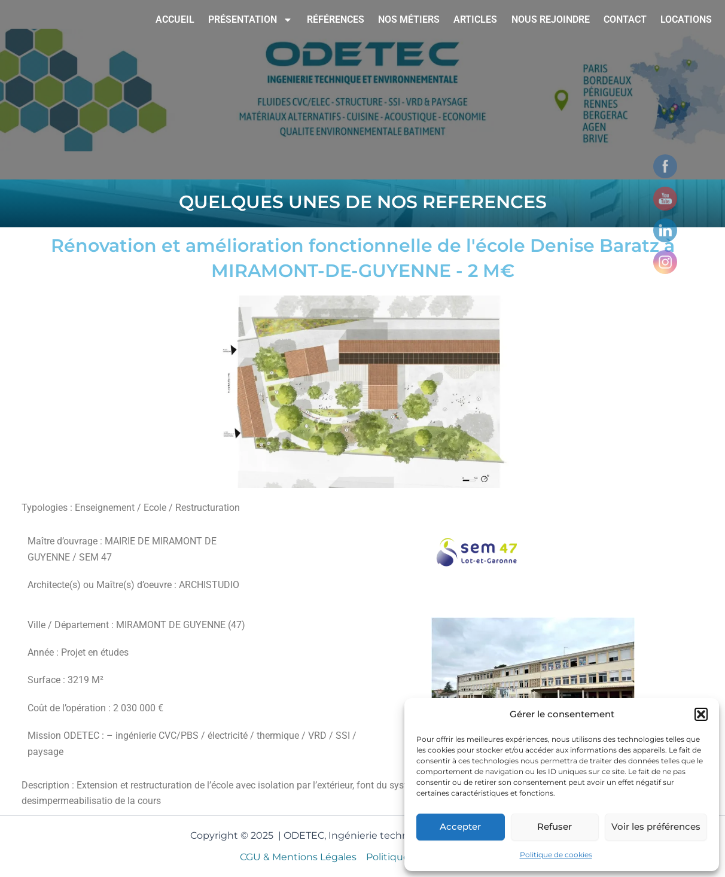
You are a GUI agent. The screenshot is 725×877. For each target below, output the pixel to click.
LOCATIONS (686, 19)
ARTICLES (475, 19)
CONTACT (625, 19)
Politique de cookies (556, 854)
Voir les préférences (655, 826)
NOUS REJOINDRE (550, 19)
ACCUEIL (175, 19)
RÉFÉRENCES (335, 19)
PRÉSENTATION (250, 20)
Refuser (554, 826)
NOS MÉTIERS (409, 19)
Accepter (460, 826)
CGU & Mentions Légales (298, 857)
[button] (701, 714)
